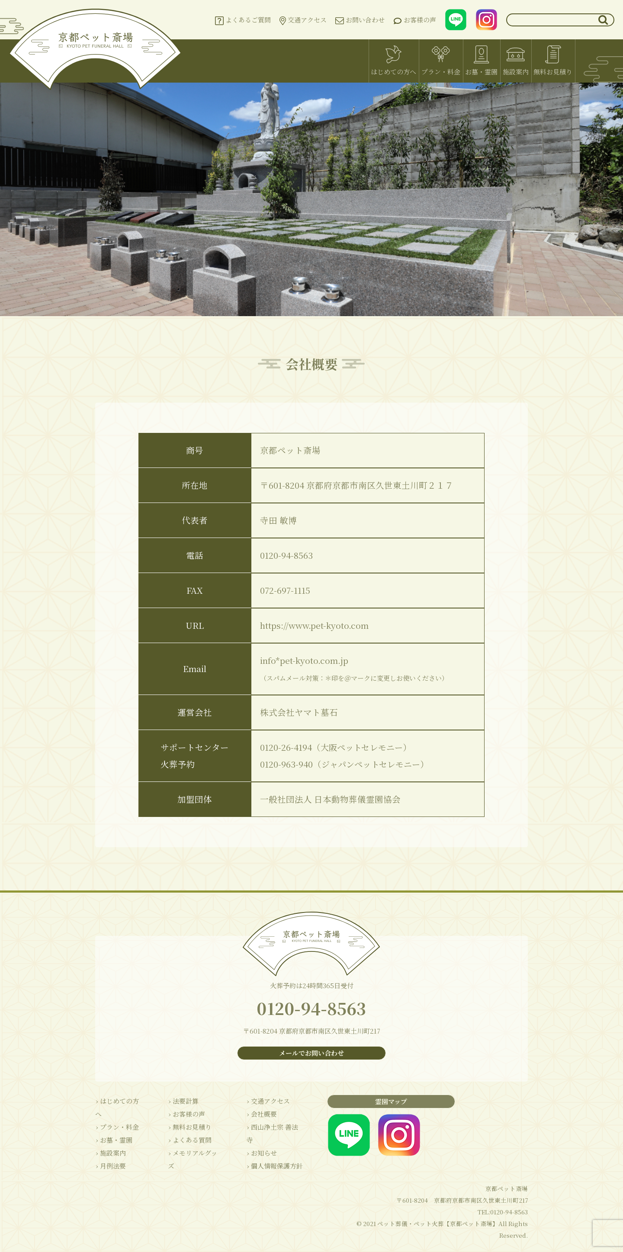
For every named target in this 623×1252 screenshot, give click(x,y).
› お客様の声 (184, 1115)
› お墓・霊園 (113, 1128)
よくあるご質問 (243, 20)
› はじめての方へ (120, 1102)
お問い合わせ (360, 19)
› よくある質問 (187, 1141)
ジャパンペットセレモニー (373, 764)
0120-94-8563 (311, 1009)
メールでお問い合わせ (311, 1054)
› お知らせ (258, 1141)
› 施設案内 (110, 1141)
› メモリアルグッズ (193, 1154)
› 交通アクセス (264, 1102)
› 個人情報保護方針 (271, 1154)
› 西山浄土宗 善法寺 (271, 1128)
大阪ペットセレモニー (364, 747)
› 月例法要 (110, 1154)
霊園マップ (387, 1102)
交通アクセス (303, 20)
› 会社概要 (258, 1115)
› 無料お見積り (187, 1128)
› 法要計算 (181, 1102)
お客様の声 (414, 20)
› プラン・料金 (116, 1115)
